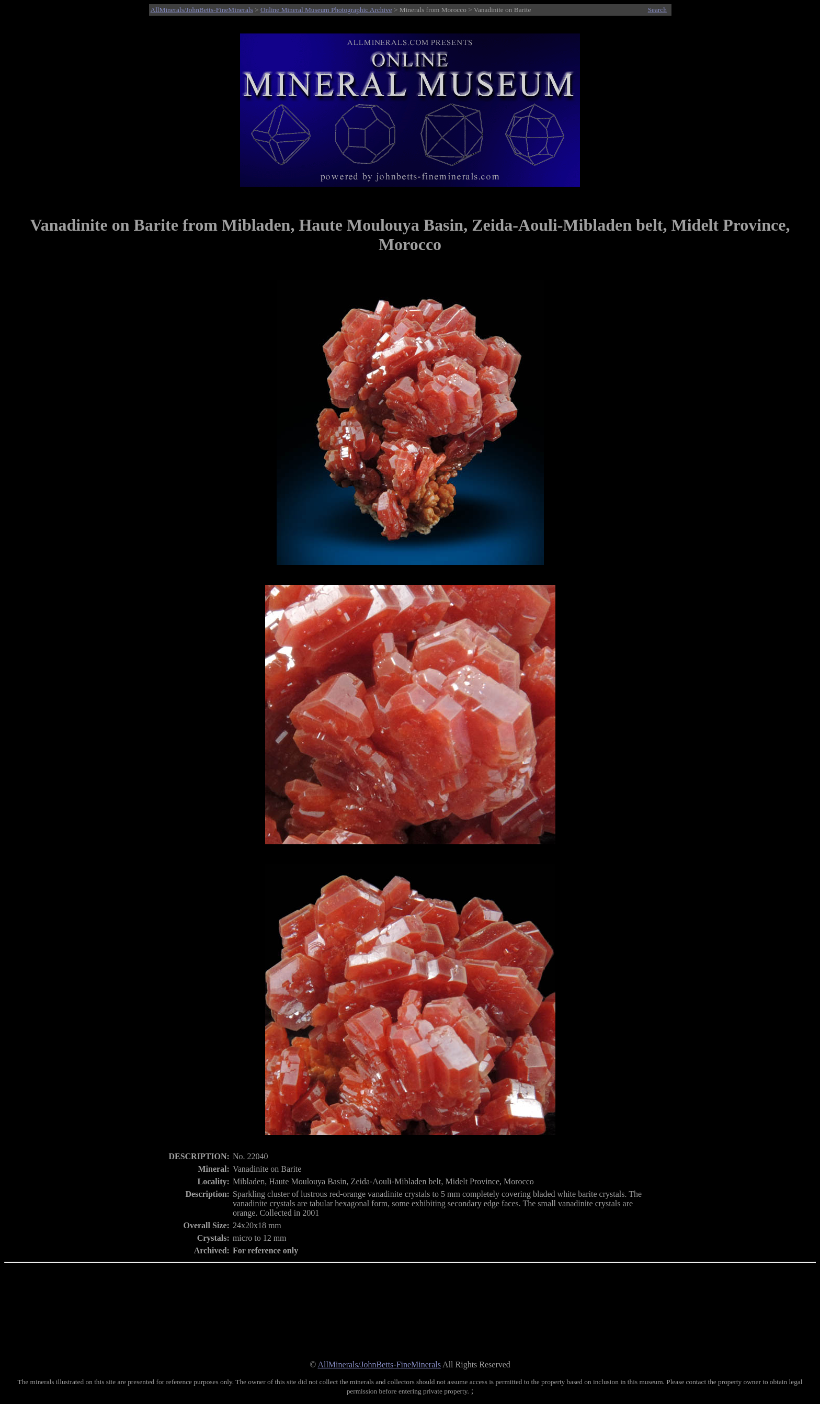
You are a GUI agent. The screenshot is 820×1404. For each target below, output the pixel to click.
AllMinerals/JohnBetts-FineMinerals (202, 10)
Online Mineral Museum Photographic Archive (326, 10)
